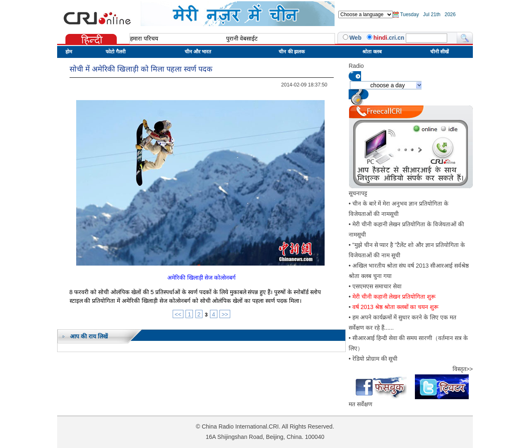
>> (225, 314)
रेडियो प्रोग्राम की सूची (375, 358)
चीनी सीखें (439, 52)
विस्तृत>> (463, 369)
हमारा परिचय (144, 38)
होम (68, 52)
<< (178, 314)
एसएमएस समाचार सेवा (377, 286)
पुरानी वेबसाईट (242, 38)
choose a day (387, 85)
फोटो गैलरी (115, 52)
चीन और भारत (198, 52)
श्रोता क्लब (371, 52)
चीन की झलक (292, 52)
